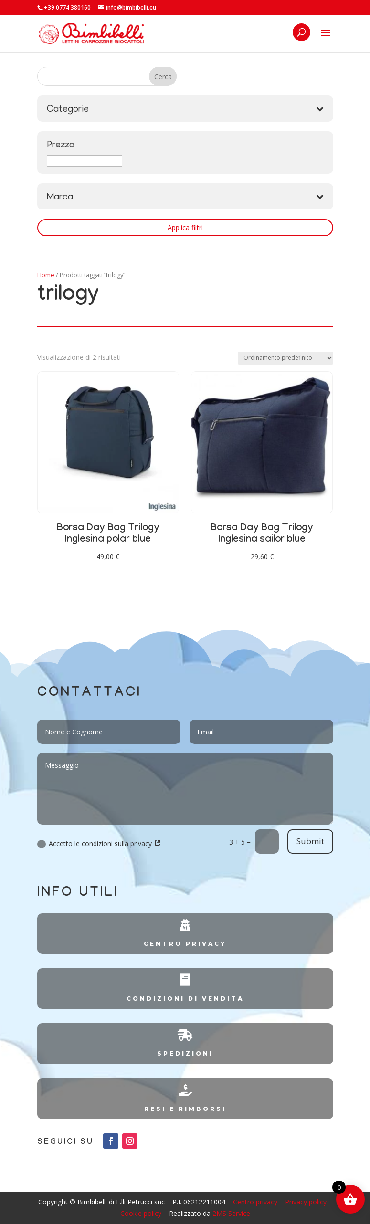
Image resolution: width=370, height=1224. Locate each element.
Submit (310, 841)
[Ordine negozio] (285, 358)
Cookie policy (140, 1213)
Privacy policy (306, 1201)
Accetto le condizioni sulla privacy (99, 843)
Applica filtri (185, 227)
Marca (185, 197)
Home (45, 275)
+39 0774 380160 (67, 7)
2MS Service (231, 1213)
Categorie (185, 110)
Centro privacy (255, 1201)
